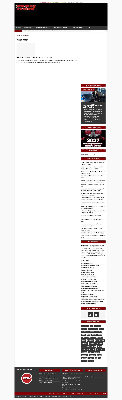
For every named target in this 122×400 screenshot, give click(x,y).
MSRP (83, 346)
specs (97, 349)
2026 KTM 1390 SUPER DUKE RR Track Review (48, 378)
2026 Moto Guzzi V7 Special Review (89, 296)
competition (85, 332)
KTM (103, 340)
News (87, 346)
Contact (81, 2)
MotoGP (92, 343)
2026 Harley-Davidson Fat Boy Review (89, 288)
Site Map (104, 393)
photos (100, 346)
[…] (59, 62)
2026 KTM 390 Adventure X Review (88, 303)
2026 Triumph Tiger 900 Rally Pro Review (90, 265)
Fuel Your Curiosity (93, 242)
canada (101, 329)
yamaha (91, 361)
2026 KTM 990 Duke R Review (87, 272)
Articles (18, 28)
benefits (91, 329)
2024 (91, 326)
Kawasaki (97, 340)
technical (84, 358)
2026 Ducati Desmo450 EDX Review (89, 281)
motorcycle (99, 343)
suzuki (99, 355)
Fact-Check (89, 393)
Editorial (77, 2)
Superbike (96, 352)
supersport (92, 355)
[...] (88, 257)
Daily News (27, 28)
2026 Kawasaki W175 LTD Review (46, 376)
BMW (96, 329)
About (68, 2)
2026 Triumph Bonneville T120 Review (89, 284)
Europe (100, 334)
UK (96, 358)
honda (83, 340)
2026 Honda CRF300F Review (87, 274)
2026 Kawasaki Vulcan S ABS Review (89, 277)
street (90, 352)
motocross (84, 343)
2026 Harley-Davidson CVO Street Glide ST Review (92, 301)
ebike (88, 334)
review (83, 349)
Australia (84, 329)
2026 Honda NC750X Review (87, 294)
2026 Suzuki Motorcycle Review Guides (93, 246)
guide (89, 337)
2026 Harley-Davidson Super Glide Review (47, 373)
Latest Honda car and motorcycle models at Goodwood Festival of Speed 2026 (71, 378)
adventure (97, 326)
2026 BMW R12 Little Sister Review (88, 267)
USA (100, 358)
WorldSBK (84, 361)
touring (91, 358)
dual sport (99, 332)
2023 (87, 326)
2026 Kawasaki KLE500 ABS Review (89, 286)
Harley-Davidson (97, 337)
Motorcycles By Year (42, 28)
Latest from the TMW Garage (93, 85)
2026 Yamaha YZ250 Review (87, 263)
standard (84, 352)
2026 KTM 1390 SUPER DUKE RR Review (47, 380)
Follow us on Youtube (90, 376)
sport (102, 349)
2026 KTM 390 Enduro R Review (45, 382)
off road (93, 346)
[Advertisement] (73, 15)
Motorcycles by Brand (60, 28)
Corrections (80, 393)
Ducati (83, 334)
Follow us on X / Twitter (90, 374)
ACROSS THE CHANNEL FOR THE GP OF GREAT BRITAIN (34, 58)
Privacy (72, 2)
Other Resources (77, 28)
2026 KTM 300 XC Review (86, 270)
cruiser (92, 332)
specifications (90, 349)
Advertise (51, 393)
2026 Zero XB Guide (85, 261)
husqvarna (90, 340)
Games (88, 28)
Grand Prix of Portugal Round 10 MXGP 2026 (92, 232)
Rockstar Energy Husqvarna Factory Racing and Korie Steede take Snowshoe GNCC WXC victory (72, 388)
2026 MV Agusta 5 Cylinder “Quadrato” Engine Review (93, 299)
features (84, 337)
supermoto (84, 355)
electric (94, 334)
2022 (83, 326)
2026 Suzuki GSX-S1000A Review (88, 279)
